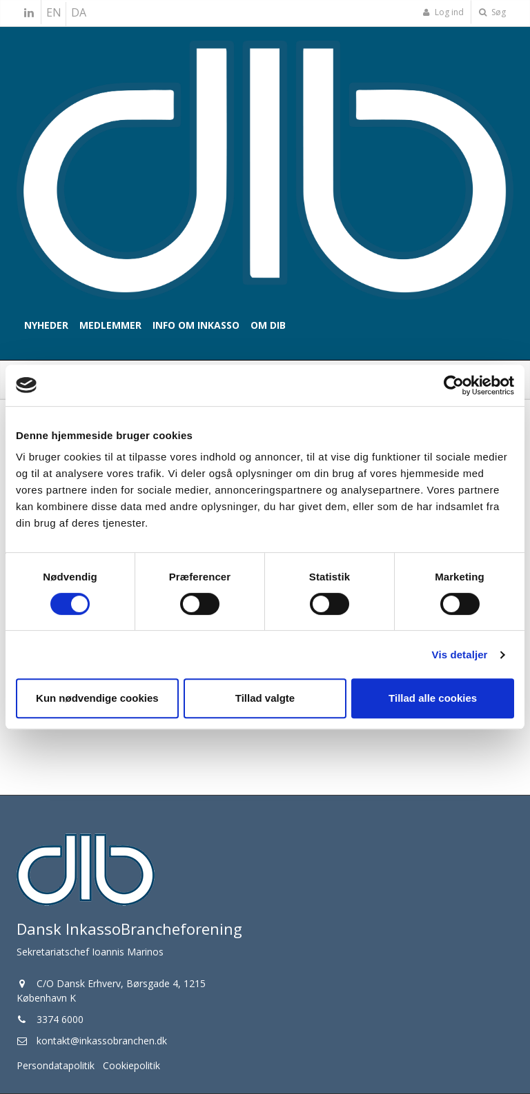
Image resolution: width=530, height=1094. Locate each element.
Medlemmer (110, 325)
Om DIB (268, 325)
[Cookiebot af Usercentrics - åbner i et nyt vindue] (453, 385)
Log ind (443, 12)
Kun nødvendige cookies (97, 698)
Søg (492, 12)
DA (78, 12)
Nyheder (46, 325)
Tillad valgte (265, 698)
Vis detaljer (460, 654)
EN (53, 12)
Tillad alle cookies (433, 698)
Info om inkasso (196, 325)
